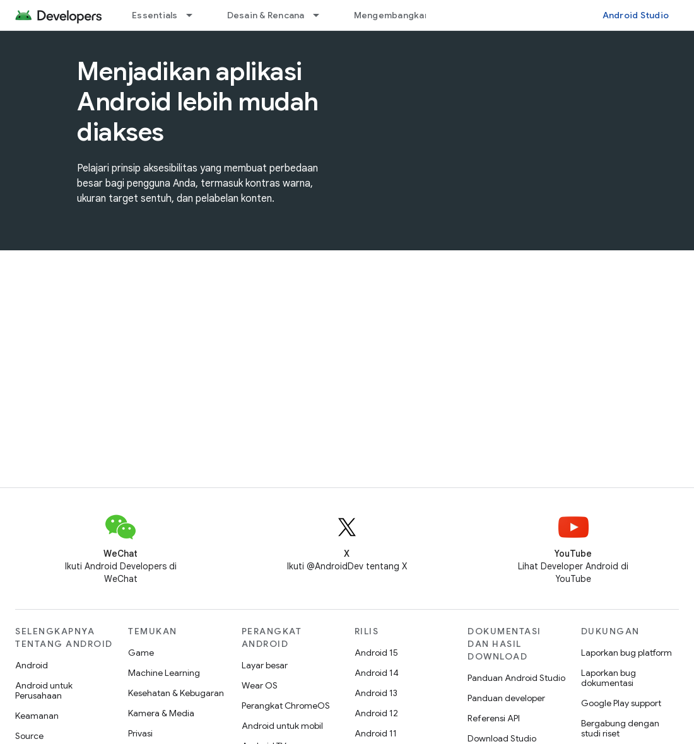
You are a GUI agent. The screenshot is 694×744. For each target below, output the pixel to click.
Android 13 (376, 693)
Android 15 (376, 652)
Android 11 (376, 733)
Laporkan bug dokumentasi (608, 678)
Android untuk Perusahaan (44, 690)
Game (141, 652)
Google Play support (621, 703)
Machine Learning (164, 672)
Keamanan (37, 715)
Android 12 (376, 713)
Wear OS (260, 685)
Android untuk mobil (282, 725)
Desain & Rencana (266, 15)
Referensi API (494, 718)
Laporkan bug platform (626, 652)
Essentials (155, 15)
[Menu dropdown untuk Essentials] (195, 15)
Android (31, 665)
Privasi (140, 733)
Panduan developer (506, 698)
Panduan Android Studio (516, 677)
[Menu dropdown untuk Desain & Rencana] (322, 15)
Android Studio (636, 15)
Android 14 (377, 672)
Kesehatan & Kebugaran (176, 693)
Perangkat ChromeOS (286, 705)
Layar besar (265, 665)
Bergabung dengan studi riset (620, 728)
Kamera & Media (161, 713)
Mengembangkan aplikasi (410, 15)
